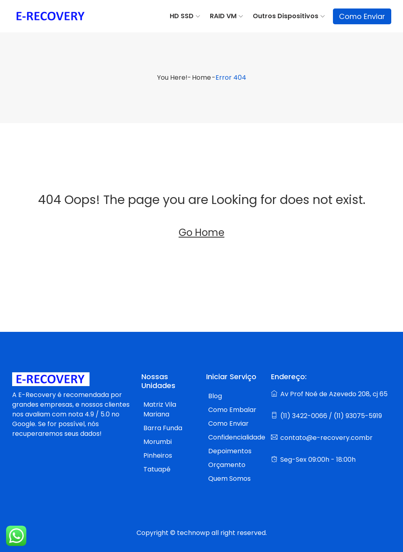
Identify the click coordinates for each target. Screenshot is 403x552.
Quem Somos (229, 478)
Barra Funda (162, 428)
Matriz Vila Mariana (159, 409)
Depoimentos (230, 451)
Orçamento (226, 464)
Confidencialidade (236, 437)
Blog (215, 396)
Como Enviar (362, 16)
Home (201, 77)
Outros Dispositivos (285, 16)
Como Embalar (232, 409)
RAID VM (223, 16)
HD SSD (182, 16)
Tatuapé (157, 469)
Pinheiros (157, 455)
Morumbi (157, 441)
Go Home (201, 232)
